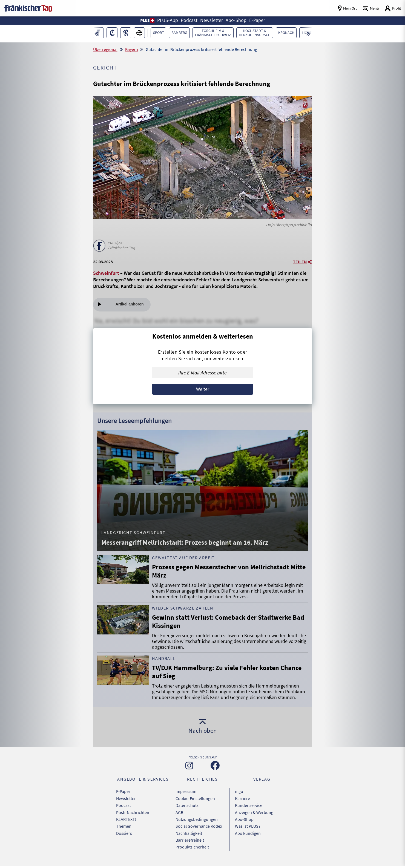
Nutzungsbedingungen (197, 818)
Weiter (202, 389)
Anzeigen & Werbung (254, 812)
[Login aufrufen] (392, 8)
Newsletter (126, 798)
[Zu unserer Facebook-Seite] (215, 765)
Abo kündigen (248, 832)
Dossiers (124, 832)
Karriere (242, 798)
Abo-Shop (244, 818)
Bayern (131, 49)
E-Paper (123, 791)
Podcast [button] (189, 20)
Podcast (123, 805)
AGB (179, 812)
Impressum (186, 791)
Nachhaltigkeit (189, 832)
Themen (123, 825)
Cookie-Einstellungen (195, 798)
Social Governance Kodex (199, 825)
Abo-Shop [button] (236, 20)
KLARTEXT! (126, 818)
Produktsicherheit (192, 846)
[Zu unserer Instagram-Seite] (189, 765)
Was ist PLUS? (247, 825)
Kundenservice (248, 805)
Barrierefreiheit (190, 839)
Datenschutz (187, 805)
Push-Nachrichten (132, 812)
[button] (147, 20)
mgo (239, 791)
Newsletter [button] (211, 20)
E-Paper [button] (257, 20)
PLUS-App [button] (167, 20)
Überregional (105, 49)
